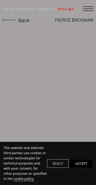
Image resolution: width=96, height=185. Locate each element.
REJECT (57, 163)
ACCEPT (81, 163)
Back (16, 20)
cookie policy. (23, 178)
